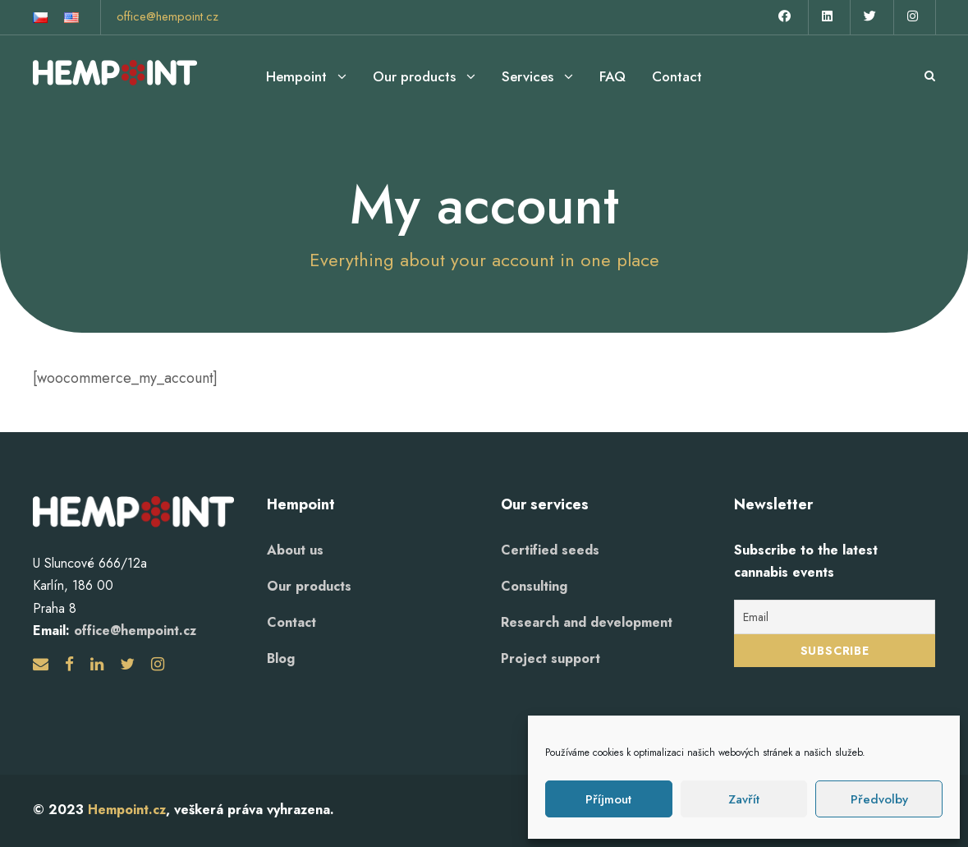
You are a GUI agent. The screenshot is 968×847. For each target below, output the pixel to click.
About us (295, 550)
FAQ (612, 76)
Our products (414, 76)
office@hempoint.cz (167, 16)
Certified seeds (550, 550)
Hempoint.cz (127, 809)
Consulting (534, 586)
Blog (281, 658)
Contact (677, 76)
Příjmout (608, 799)
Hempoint (296, 76)
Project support (550, 658)
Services (527, 76)
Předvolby (879, 799)
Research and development (586, 622)
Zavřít (743, 799)
